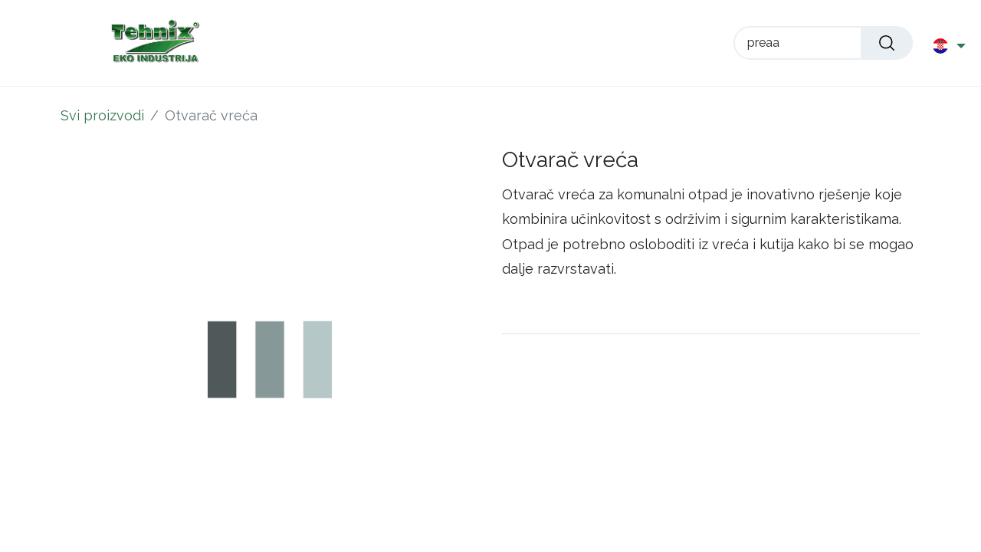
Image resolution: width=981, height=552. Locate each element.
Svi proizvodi (102, 115)
